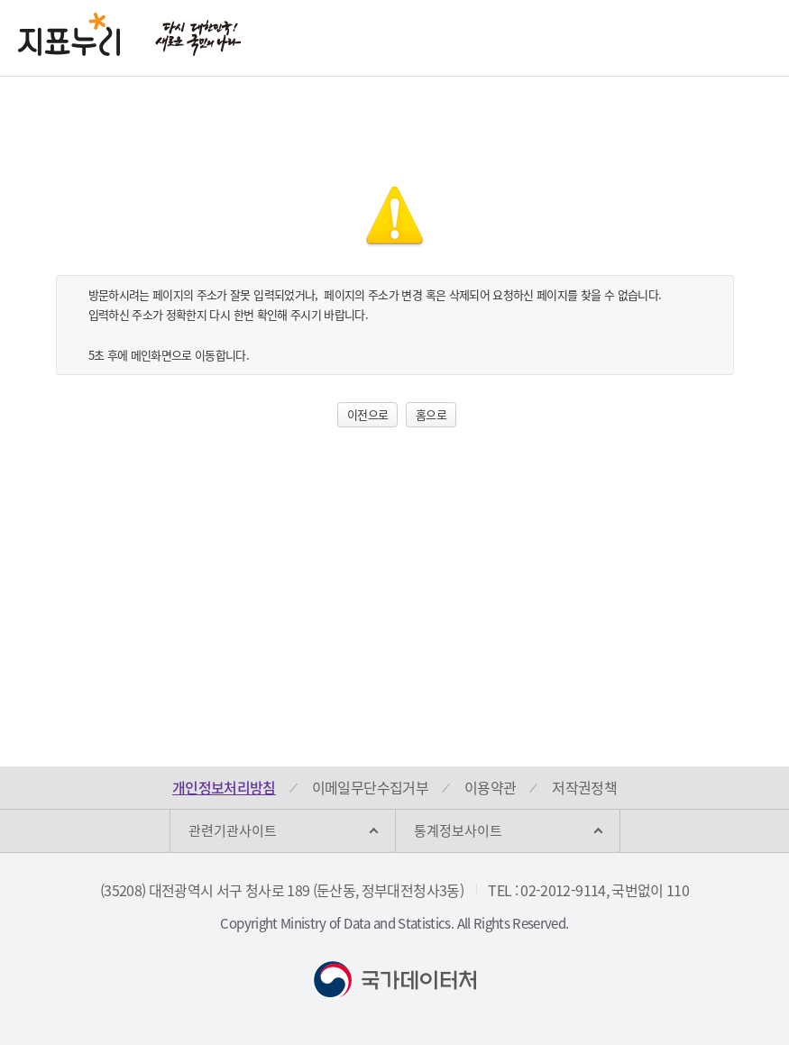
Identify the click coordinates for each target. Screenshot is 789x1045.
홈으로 (431, 414)
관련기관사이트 (232, 830)
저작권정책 (584, 787)
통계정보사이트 (458, 830)
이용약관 (490, 787)
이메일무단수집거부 (370, 787)
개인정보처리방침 (224, 787)
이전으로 (367, 414)
